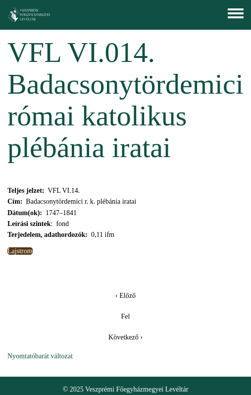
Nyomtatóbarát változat (40, 356)
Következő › (125, 337)
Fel (125, 316)
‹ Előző (125, 295)
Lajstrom (20, 251)
